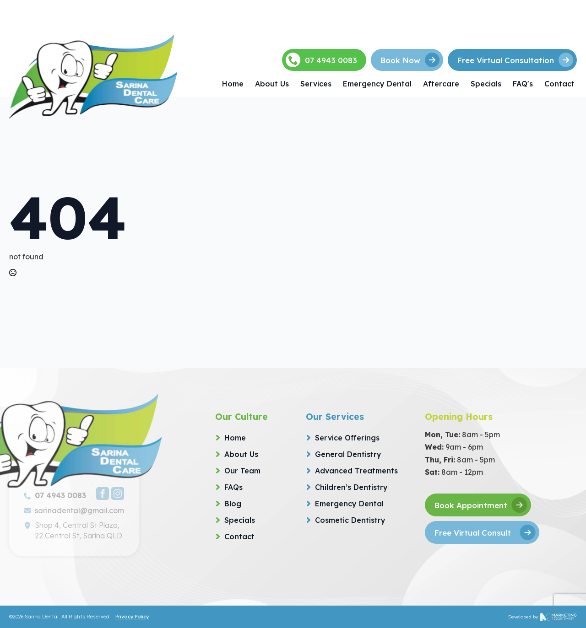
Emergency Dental (377, 83)
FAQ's (523, 83)
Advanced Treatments (356, 470)
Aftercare (441, 83)
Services (315, 83)
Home (233, 83)
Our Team (242, 470)
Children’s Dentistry (351, 487)
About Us (272, 83)
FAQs (233, 487)
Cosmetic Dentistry (350, 520)
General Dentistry (348, 454)
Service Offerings (347, 437)
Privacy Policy (132, 616)
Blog (232, 503)
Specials (486, 83)
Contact (559, 83)
